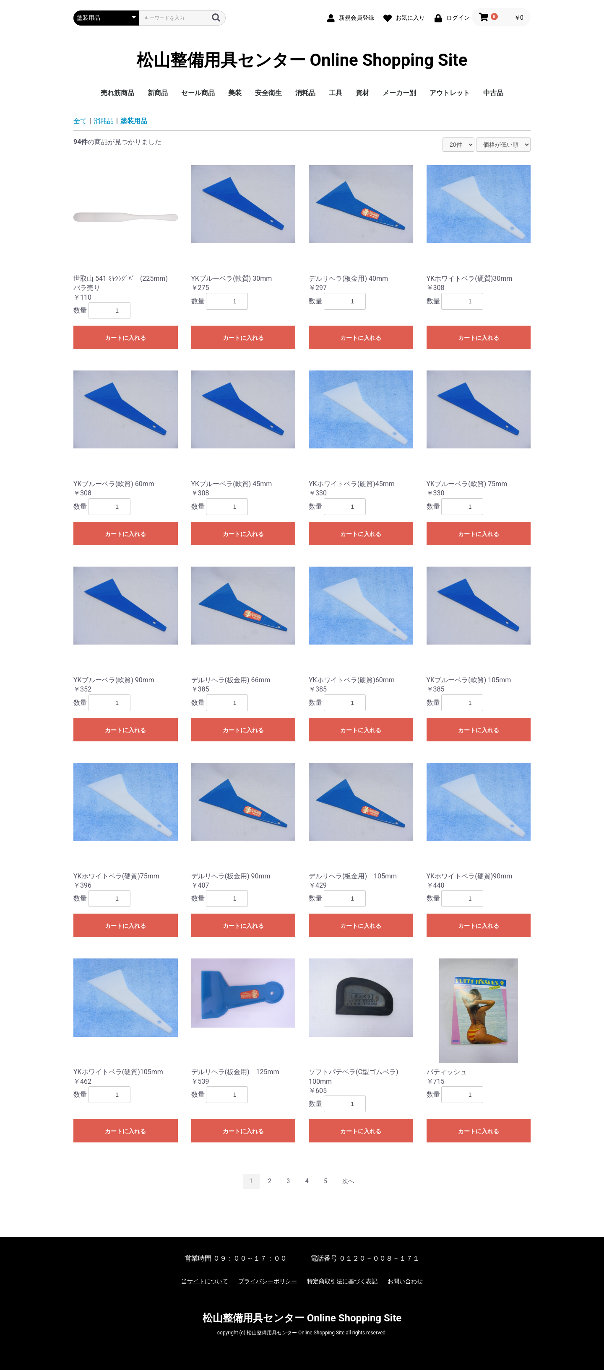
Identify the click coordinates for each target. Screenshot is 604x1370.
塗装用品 (133, 121)
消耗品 (305, 93)
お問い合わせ (405, 1281)
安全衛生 (268, 93)
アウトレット (450, 93)
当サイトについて (204, 1281)
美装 (235, 93)
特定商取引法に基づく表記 (342, 1281)
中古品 (493, 93)
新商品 (158, 93)
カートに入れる (125, 337)
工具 (335, 93)
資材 (362, 93)
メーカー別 (399, 93)
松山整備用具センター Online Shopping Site (302, 60)
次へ (348, 1181)
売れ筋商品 (117, 93)
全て (80, 121)
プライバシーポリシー (267, 1281)
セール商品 (198, 93)
